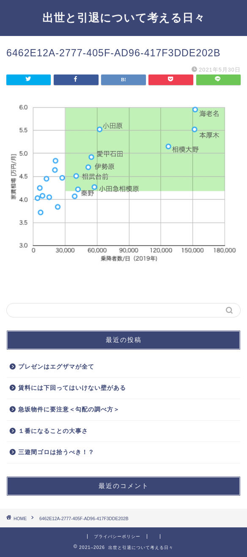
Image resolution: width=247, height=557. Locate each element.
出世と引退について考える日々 (123, 17)
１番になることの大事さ (53, 431)
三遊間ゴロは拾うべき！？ (56, 452)
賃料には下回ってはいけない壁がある (72, 388)
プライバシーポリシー (117, 536)
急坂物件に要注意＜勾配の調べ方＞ (69, 409)
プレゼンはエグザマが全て (56, 367)
